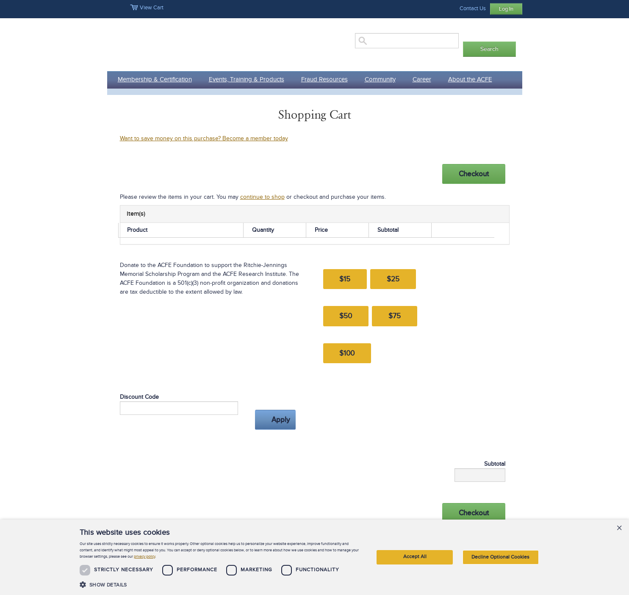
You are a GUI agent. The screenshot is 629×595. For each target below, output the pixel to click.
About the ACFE (470, 79)
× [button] (619, 528)
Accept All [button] (415, 556)
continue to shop (262, 196)
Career (422, 79)
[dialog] (314, 557)
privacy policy (144, 556)
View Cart (146, 7)
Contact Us (473, 8)
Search (489, 49)
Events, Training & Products (246, 79)
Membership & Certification (155, 79)
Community (380, 79)
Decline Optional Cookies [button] (500, 557)
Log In (506, 9)
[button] (220, 584)
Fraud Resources (324, 79)
